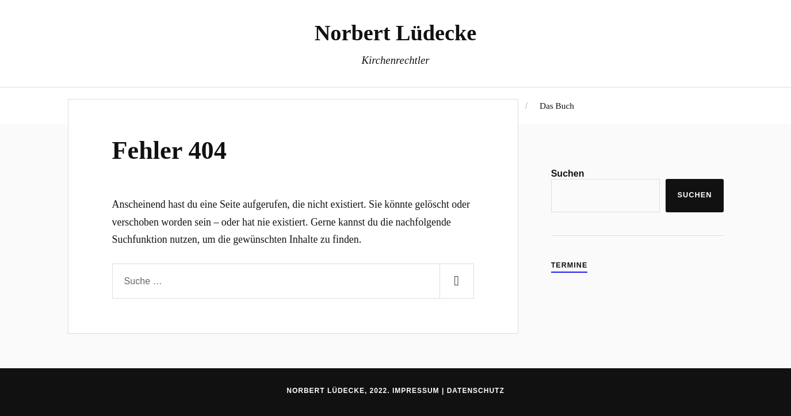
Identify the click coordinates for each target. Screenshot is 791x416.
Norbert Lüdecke (396, 33)
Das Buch (557, 105)
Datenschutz (476, 391)
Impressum (416, 391)
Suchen (567, 173)
